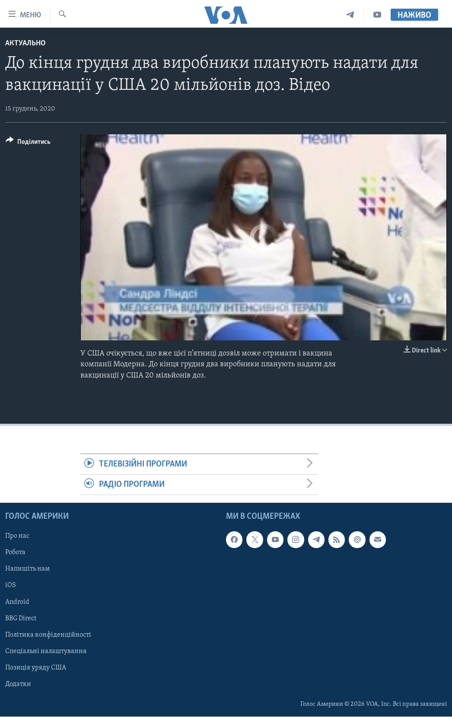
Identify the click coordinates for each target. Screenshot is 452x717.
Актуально (25, 43)
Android (17, 602)
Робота (15, 552)
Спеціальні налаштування (45, 651)
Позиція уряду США (35, 667)
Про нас (17, 536)
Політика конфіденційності (48, 634)
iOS (10, 585)
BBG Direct (20, 618)
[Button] (28, 143)
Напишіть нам (27, 569)
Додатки (18, 684)
